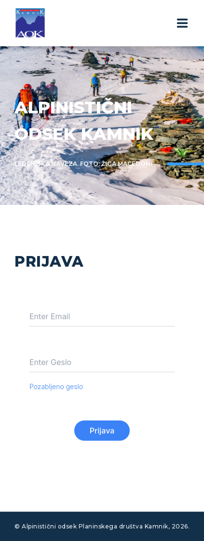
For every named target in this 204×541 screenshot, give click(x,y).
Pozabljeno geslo (56, 386)
